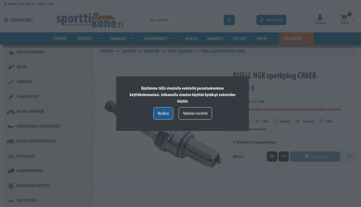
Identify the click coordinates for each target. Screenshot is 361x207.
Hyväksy (163, 113)
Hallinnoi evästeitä (195, 113)
